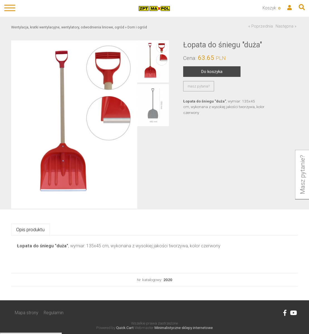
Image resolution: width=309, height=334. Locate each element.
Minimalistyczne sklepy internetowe (183, 327)
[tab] (30, 230)
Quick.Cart (125, 327)
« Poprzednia (260, 26)
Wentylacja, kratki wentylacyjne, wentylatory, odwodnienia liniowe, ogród (67, 27)
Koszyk (269, 8)
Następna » (286, 26)
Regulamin (53, 312)
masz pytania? (199, 86)
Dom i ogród (137, 27)
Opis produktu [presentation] (30, 229)
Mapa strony (26, 312)
